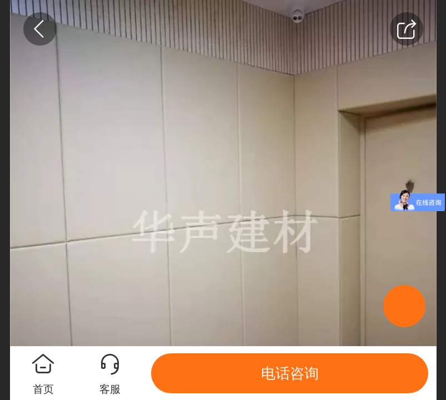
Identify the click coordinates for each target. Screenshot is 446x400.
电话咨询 (290, 373)
